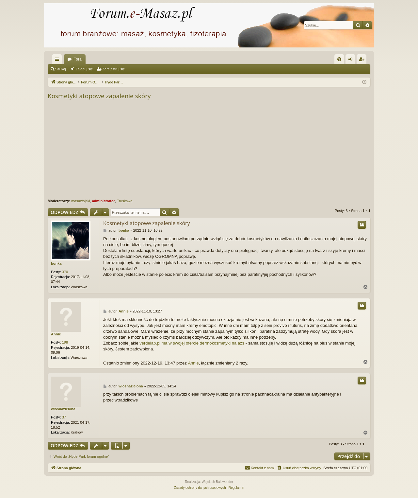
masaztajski (80, 201)
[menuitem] (339, 59)
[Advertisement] (209, 149)
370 (65, 272)
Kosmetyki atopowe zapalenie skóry (99, 96)
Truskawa (124, 201)
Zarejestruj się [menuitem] (362, 60)
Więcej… (58, 60)
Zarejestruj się (113, 69)
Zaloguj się (84, 69)
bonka (56, 263)
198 (65, 342)
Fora (77, 59)
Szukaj (60, 69)
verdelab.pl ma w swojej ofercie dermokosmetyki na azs (191, 343)
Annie (56, 334)
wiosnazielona (63, 409)
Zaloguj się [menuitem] (351, 60)
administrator (103, 201)
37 (64, 417)
